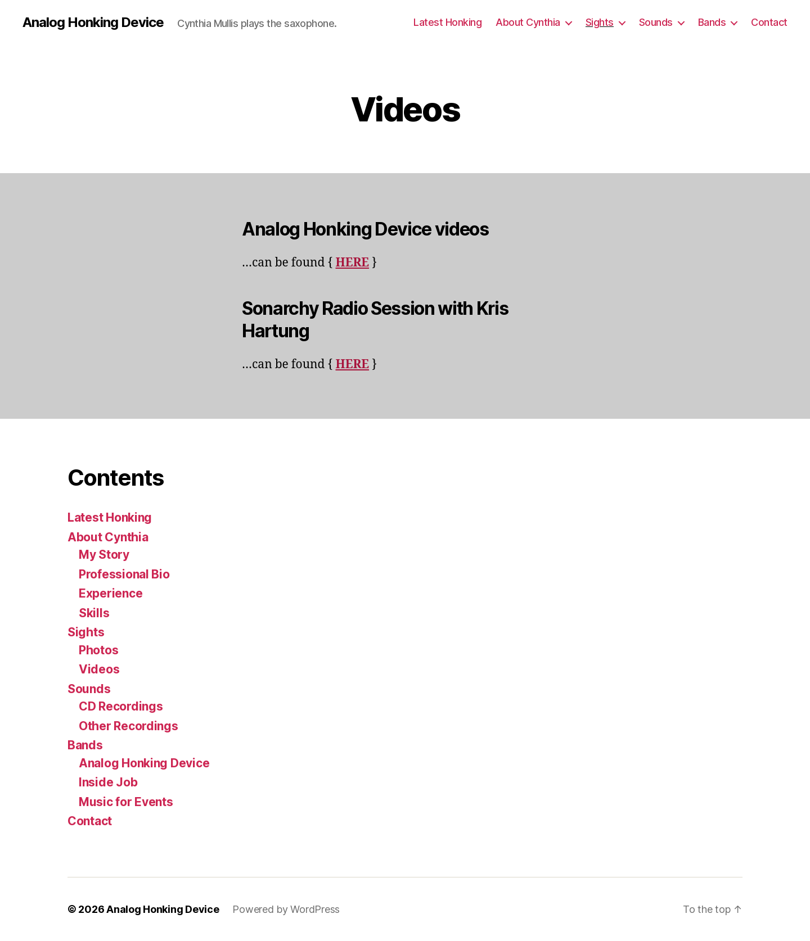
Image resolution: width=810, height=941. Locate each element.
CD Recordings (121, 706)
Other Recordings (128, 726)
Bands (712, 22)
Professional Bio (124, 574)
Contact (769, 22)
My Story (104, 555)
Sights (600, 22)
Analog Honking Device (93, 22)
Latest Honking (447, 22)
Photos (98, 650)
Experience (110, 593)
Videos (99, 669)
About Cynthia (528, 22)
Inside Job (108, 782)
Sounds (656, 22)
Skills (94, 613)
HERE (352, 262)
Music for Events (126, 802)
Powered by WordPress (286, 909)
